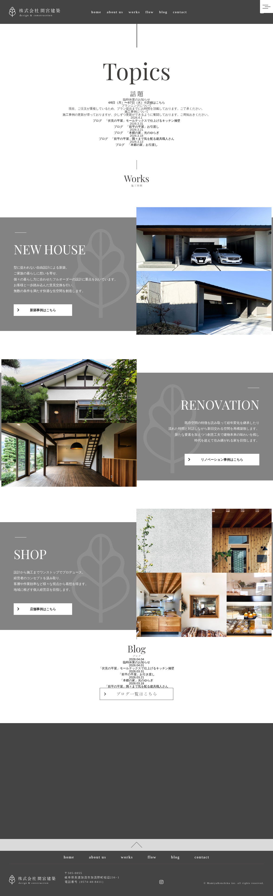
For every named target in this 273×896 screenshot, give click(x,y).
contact (180, 12)
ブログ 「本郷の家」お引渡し (137, 144)
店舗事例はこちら (43, 609)
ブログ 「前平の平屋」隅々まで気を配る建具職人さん (136, 138)
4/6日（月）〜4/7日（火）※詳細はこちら (136, 102)
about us (115, 12)
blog (163, 12)
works (134, 12)
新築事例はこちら (43, 310)
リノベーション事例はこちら (222, 459)
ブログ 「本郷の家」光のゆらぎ (136, 132)
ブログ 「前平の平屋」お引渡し (136, 126)
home (96, 12)
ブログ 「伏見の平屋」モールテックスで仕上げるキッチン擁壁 (136, 120)
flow (149, 12)
